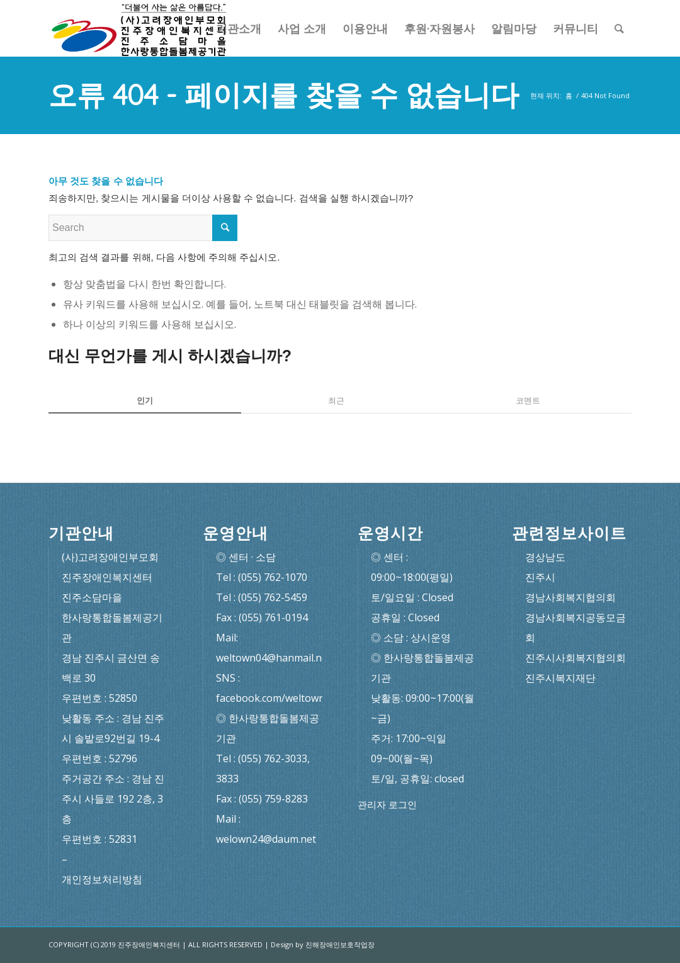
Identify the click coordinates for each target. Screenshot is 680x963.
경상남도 (545, 557)
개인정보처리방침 (102, 879)
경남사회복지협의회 (570, 597)
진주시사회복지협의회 (575, 658)
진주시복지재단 (560, 678)
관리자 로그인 (387, 804)
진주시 (540, 577)
